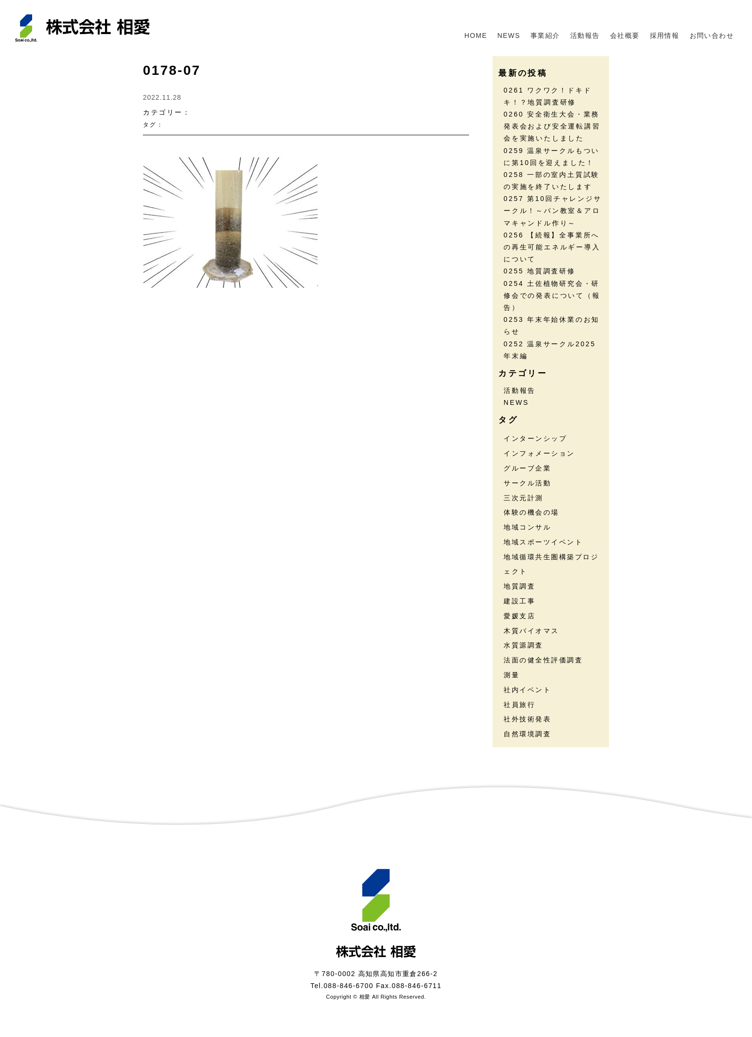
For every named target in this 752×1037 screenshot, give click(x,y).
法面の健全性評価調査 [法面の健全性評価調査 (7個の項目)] (543, 660)
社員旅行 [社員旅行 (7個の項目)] (519, 704)
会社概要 (625, 35)
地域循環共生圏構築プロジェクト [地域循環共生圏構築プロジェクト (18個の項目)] (551, 564)
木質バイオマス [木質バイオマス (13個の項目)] (531, 631)
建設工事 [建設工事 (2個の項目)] (519, 601)
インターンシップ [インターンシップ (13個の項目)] (535, 438)
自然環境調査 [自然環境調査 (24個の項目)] (527, 734)
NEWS (508, 35)
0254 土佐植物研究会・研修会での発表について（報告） (552, 295)
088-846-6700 (349, 986)
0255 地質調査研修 (540, 271)
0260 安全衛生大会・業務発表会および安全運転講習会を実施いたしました (552, 126)
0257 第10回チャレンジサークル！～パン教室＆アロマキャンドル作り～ (553, 210)
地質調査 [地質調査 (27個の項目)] (519, 586)
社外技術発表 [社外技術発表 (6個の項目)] (527, 719)
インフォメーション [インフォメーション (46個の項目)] (539, 453)
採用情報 (665, 35)
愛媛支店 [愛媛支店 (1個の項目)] (519, 616)
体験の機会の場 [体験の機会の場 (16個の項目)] (531, 512)
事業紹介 (545, 35)
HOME (475, 35)
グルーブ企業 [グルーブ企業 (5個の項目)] (527, 468)
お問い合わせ (712, 35)
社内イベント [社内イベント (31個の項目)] (527, 690)
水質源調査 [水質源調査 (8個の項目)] (523, 645)
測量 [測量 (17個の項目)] (511, 675)
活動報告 (585, 35)
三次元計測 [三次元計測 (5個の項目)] (523, 498)
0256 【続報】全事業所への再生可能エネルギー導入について (552, 247)
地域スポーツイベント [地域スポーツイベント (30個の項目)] (543, 542)
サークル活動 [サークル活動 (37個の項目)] (527, 483)
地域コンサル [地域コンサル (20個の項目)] (527, 527)
